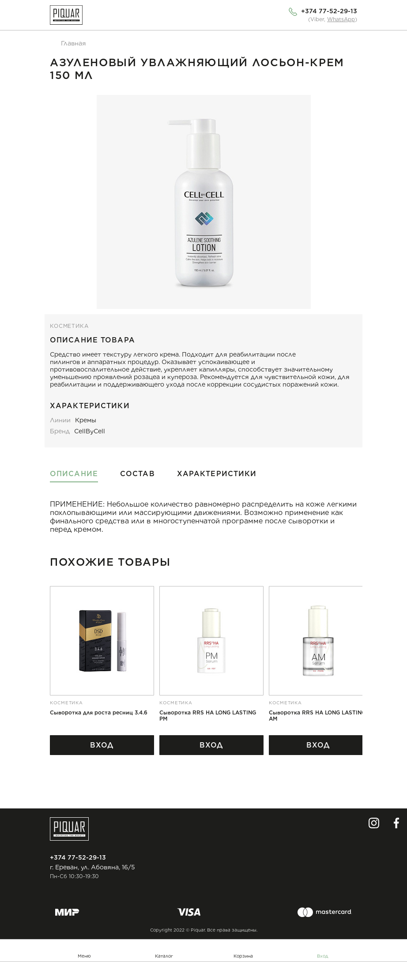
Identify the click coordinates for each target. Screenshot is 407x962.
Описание (74, 474)
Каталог (164, 955)
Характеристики (217, 474)
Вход (322, 955)
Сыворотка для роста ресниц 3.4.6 (98, 713)
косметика (69, 326)
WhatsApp (341, 19)
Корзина (243, 955)
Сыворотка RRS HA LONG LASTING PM (207, 716)
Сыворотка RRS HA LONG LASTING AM (317, 716)
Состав (137, 474)
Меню (84, 955)
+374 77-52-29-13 (329, 11)
